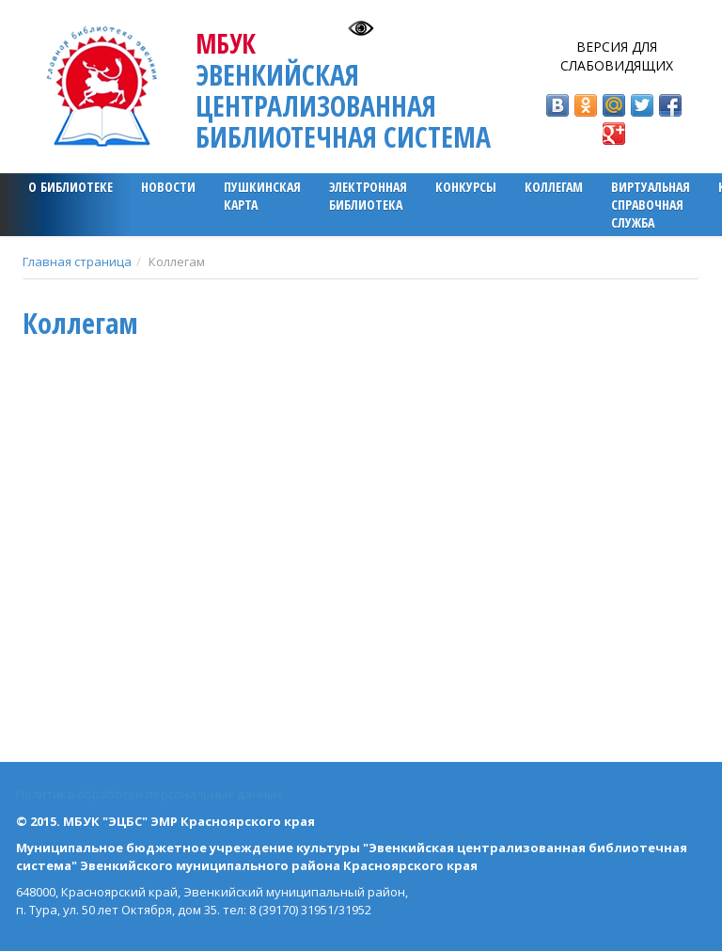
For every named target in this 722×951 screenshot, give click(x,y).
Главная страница (77, 261)
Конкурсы (465, 187)
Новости (168, 187)
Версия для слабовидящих (616, 56)
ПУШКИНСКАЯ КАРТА (262, 196)
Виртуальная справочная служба (650, 204)
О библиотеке (70, 187)
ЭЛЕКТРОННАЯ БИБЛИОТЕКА (368, 196)
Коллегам (554, 187)
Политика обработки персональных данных (149, 793)
